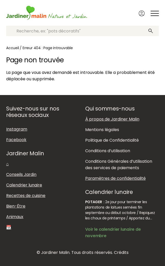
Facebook (16, 140)
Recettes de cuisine (25, 196)
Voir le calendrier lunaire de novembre (113, 232)
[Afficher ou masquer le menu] (155, 13)
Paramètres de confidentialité (115, 178)
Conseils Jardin (21, 174)
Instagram (16, 129)
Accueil (12, 47)
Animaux (14, 217)
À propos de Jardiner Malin (112, 119)
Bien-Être (15, 206)
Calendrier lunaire (24, 185)
